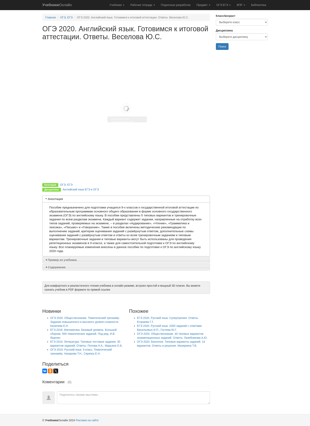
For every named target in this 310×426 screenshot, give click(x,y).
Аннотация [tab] (54, 199)
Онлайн (57, 5)
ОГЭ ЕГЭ (223, 5)
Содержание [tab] (55, 267)
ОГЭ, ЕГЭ (66, 17)
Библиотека (258, 5)
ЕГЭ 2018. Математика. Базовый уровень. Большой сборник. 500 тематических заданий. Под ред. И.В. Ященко (83, 333)
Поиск (222, 46)
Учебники (117, 5)
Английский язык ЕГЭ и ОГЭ (80, 189)
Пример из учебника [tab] (61, 259)
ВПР (241, 5)
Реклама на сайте (87, 420)
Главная (50, 17)
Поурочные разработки (176, 5)
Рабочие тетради (142, 5)
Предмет (203, 5)
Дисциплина (224, 30)
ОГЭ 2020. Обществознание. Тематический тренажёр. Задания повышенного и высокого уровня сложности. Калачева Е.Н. (85, 321)
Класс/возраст (225, 15)
